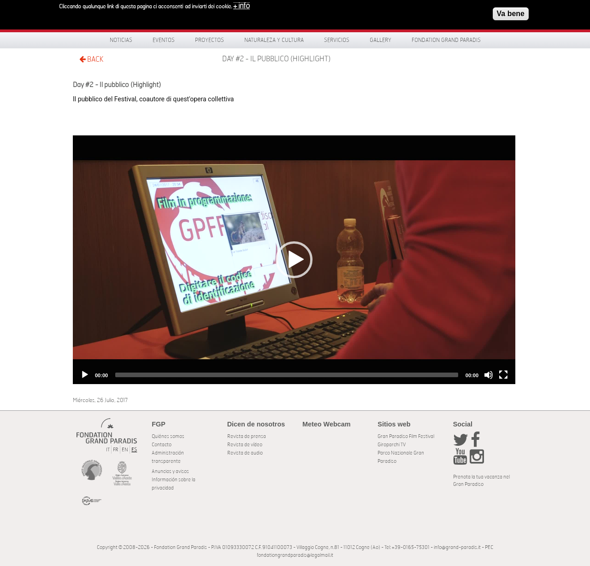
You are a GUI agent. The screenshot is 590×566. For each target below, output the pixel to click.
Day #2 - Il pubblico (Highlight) (276, 59)
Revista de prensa (246, 436)
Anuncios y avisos (170, 471)
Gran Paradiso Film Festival (406, 436)
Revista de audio (245, 452)
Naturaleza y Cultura (274, 40)
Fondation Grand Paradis (446, 40)
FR (115, 449)
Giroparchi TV (392, 444)
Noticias (121, 40)
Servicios (336, 40)
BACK (91, 59)
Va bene (511, 14)
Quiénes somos (168, 436)
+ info (241, 6)
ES (134, 449)
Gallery (380, 40)
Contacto (161, 444)
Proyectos (209, 40)
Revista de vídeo (244, 444)
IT (108, 449)
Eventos (164, 40)
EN (125, 449)
